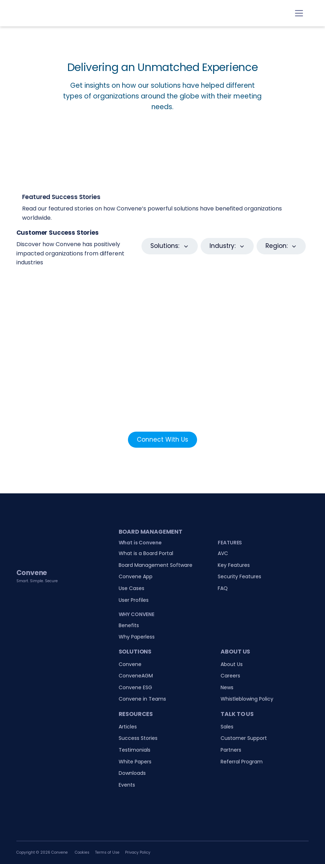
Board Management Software (155, 565)
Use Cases (131, 588)
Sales (227, 726)
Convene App (136, 576)
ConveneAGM (136, 675)
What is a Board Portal (146, 553)
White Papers (135, 761)
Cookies (82, 852)
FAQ (223, 588)
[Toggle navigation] (299, 13)
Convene (130, 664)
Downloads (132, 773)
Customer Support (244, 738)
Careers (230, 675)
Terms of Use (107, 852)
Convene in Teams (142, 698)
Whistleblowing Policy (247, 698)
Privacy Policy (137, 852)
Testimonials (134, 749)
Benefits (129, 625)
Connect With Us (162, 439)
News (227, 687)
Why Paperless (137, 636)
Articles (128, 726)
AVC (223, 553)
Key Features (234, 565)
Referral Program (242, 761)
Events (127, 784)
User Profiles (134, 600)
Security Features (239, 576)
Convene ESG (135, 687)
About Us (232, 664)
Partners (231, 749)
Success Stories (138, 738)
